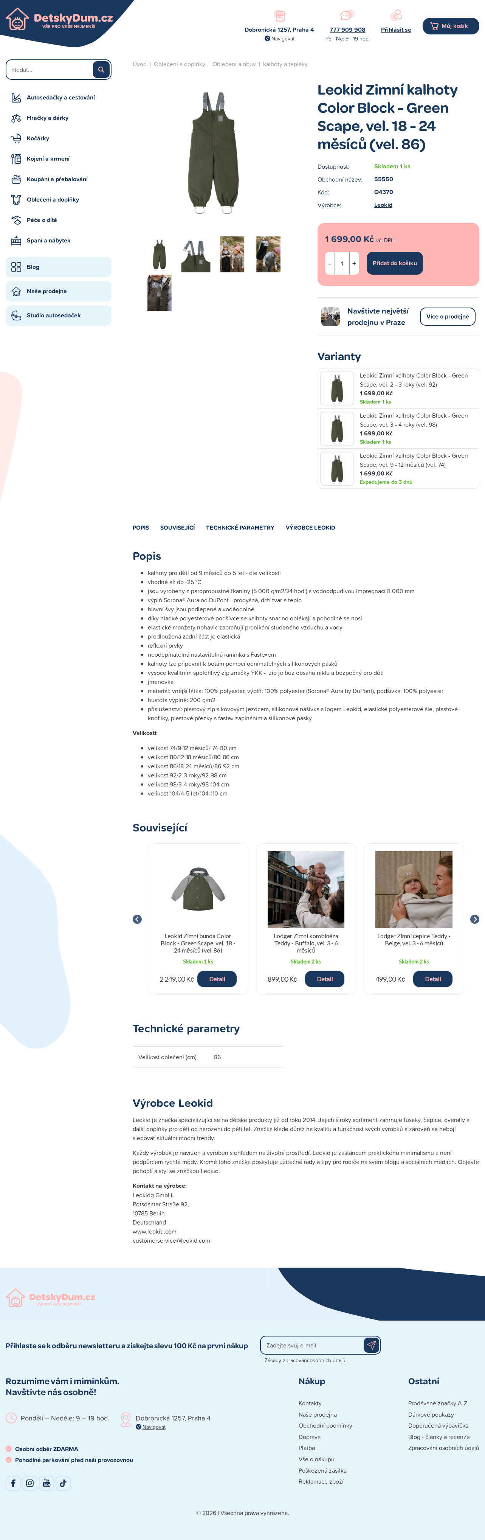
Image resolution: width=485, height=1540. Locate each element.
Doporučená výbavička (438, 1425)
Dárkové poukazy (431, 1414)
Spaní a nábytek (49, 240)
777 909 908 (348, 29)
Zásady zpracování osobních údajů (305, 1360)
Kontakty (310, 1403)
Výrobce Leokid (310, 527)
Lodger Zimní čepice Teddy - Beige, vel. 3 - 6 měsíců (414, 939)
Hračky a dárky (47, 117)
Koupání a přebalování (57, 179)
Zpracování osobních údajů (443, 1448)
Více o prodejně (447, 316)
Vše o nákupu (317, 1459)
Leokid (383, 204)
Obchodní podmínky (325, 1425)
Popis (141, 527)
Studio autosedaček (54, 315)
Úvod (140, 64)
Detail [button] (217, 978)
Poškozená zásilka (323, 1470)
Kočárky (38, 138)
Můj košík (455, 26)
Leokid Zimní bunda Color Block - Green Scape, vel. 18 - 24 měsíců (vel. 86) (198, 943)
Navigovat (282, 38)
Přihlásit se (396, 29)
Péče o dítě (42, 220)
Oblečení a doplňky (53, 199)
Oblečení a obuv (234, 64)
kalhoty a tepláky (285, 64)
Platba (307, 1448)
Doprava (310, 1437)
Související (177, 527)
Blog (33, 267)
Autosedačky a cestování (61, 97)
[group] (198, 919)
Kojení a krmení (48, 158)
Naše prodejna (47, 291)
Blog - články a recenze (439, 1437)
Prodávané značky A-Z (437, 1403)
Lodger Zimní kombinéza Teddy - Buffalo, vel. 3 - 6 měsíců (306, 943)
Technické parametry (240, 527)
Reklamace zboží (321, 1481)
